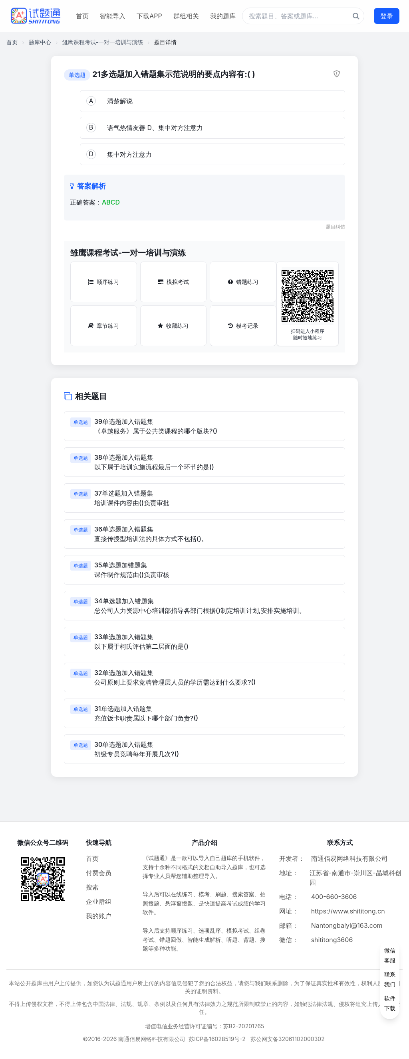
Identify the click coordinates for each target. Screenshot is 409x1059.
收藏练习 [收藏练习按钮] (173, 325)
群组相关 (186, 16)
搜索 (92, 887)
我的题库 (223, 16)
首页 (82, 16)
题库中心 (40, 42)
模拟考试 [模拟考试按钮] (173, 281)
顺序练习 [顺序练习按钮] (103, 281)
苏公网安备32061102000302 (287, 1038)
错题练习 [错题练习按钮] (243, 281)
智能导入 (112, 16)
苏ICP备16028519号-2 (217, 1038)
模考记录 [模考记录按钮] (243, 325)
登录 (386, 16)
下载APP (149, 16)
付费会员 (98, 873)
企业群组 (98, 901)
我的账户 (98, 916)
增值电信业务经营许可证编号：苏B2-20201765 (204, 1026)
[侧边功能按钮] (389, 979)
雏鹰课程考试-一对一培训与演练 (102, 42)
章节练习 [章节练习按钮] (103, 325)
